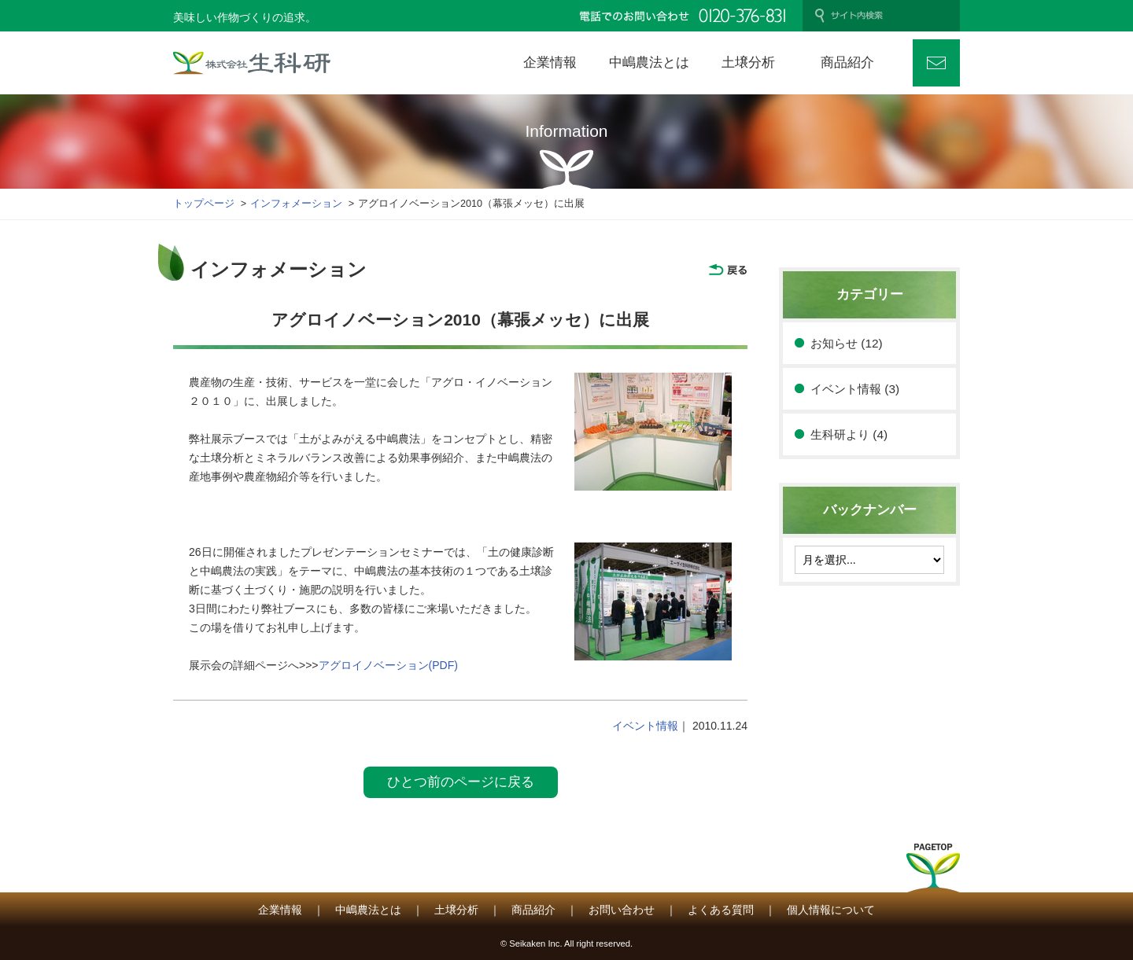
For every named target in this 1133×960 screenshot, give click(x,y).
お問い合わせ (936, 62)
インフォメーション (296, 203)
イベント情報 (645, 725)
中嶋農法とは (368, 909)
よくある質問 (721, 909)
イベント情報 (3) (854, 388)
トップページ (203, 203)
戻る (727, 269)
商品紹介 (533, 909)
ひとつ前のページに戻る (460, 781)
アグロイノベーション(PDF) (388, 665)
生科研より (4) (849, 434)
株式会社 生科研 (251, 62)
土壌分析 (456, 909)
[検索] (889, 15)
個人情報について (831, 909)
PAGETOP (933, 872)
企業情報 (280, 909)
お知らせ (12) (846, 343)
